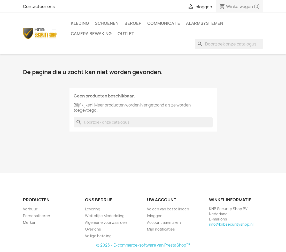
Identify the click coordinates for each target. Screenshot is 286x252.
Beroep (133, 23)
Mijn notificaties (161, 229)
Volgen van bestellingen (168, 209)
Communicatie (163, 23)
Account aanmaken (164, 222)
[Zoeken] (229, 44)
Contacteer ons (39, 6)
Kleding (80, 23)
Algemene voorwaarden (106, 222)
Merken (29, 222)
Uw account (161, 200)
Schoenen (107, 23)
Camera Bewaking (91, 33)
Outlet (126, 33)
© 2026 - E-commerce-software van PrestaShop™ (143, 245)
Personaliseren (36, 215)
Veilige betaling (98, 235)
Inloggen (155, 215)
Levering (92, 209)
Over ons (93, 229)
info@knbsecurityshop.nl (231, 224)
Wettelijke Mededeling (105, 215)
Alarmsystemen (204, 23)
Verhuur (30, 209)
